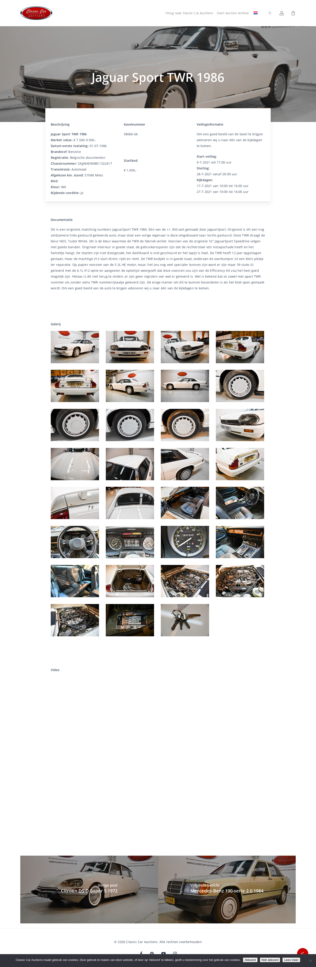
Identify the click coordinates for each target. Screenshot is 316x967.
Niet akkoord (270, 960)
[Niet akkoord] (310, 960)
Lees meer (291, 960)
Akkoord (250, 960)
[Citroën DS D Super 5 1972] (89, 889)
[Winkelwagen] (293, 13)
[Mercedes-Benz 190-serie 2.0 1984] (227, 889)
